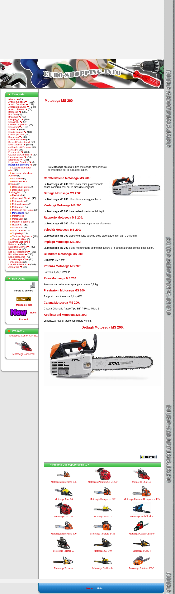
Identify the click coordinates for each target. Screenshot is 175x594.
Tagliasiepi (17, 233)
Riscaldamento (17, 254)
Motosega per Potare (23, 210)
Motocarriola (18, 201)
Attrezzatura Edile (19, 107)
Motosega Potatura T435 (102, 533)
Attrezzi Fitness (17, 109)
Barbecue (15, 112)
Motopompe (18, 207)
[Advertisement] (35, 29)
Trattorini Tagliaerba (22, 236)
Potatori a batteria (21, 221)
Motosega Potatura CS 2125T (102, 481)
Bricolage (14, 117)
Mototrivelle (18, 216)
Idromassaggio (17, 157)
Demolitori (15, 137)
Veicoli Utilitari (19, 239)
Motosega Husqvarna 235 (63, 481)
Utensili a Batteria (19, 264)
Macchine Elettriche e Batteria (19, 243)
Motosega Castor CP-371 (23, 337)
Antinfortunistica (18, 102)
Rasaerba (17, 224)
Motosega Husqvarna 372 (102, 499)
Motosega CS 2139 (63, 516)
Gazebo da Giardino (20, 154)
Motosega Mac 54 (64, 499)
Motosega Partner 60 (63, 550)
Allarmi (13, 99)
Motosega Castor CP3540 (141, 533)
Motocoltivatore (20, 204)
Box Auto (13, 114)
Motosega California (102, 568)
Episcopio (13, 149)
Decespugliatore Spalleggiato (18, 191)
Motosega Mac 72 (103, 516)
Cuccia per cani (16, 134)
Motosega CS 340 (103, 550)
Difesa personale (17, 139)
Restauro (14, 249)
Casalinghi (15, 122)
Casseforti (15, 127)
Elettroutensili (16, 144)
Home (89, 588)
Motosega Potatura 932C (141, 568)
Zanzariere (15, 267)
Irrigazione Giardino (20, 162)
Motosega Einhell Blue (141, 516)
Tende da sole (15, 262)
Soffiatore (17, 227)
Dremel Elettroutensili (19, 142)
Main (99, 588)
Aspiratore (17, 178)
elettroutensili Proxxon (19, 147)
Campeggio (15, 119)
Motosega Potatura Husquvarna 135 (142, 499)
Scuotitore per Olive (18, 259)
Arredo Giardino (18, 104)
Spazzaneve (18, 230)
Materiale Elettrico (19, 247)
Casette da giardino (18, 124)
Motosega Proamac (63, 568)
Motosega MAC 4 (142, 550)
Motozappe (17, 218)
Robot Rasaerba (16, 257)
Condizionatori (17, 132)
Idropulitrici (15, 159)
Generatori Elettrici (21, 198)
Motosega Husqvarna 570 (63, 533)
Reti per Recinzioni (19, 252)
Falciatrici (17, 195)
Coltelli (13, 129)
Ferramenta (16, 152)
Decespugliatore (20, 187)
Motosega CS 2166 (141, 481)
